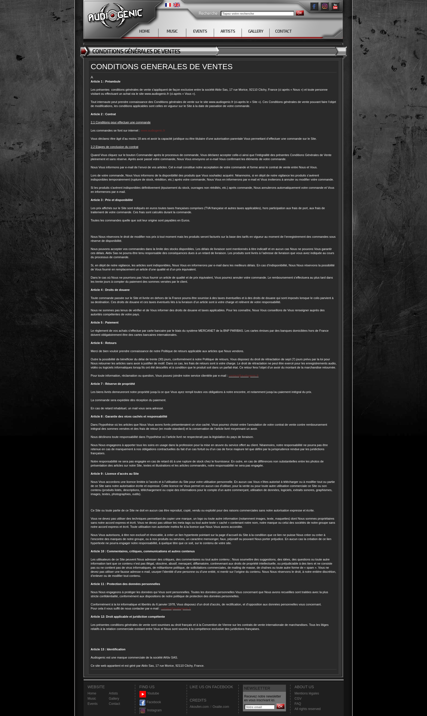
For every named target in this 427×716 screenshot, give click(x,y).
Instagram (150, 710)
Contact (114, 704)
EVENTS (200, 31)
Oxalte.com (220, 707)
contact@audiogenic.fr (244, 375)
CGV (298, 698)
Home (92, 693)
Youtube (149, 693)
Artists (113, 693)
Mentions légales (307, 693)
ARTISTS (228, 31)
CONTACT (283, 31)
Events (93, 704)
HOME (144, 31)
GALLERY (255, 31)
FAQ (298, 704)
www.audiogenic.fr (153, 130)
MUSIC (172, 31)
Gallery (114, 698)
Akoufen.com (199, 707)
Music (92, 698)
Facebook (150, 702)
